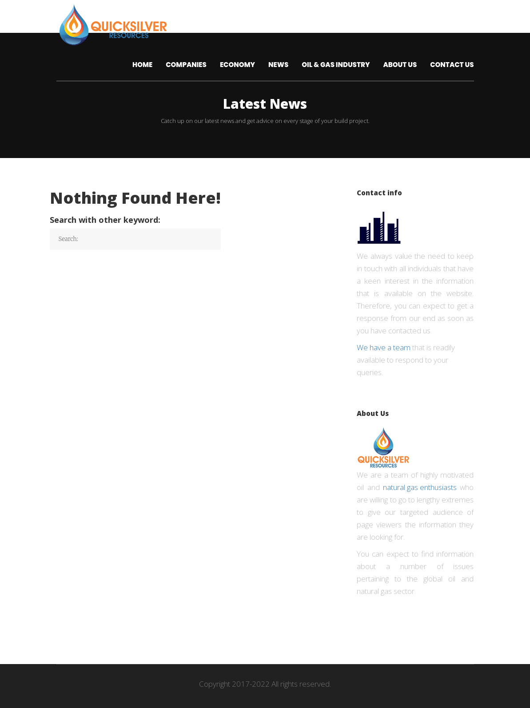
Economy (237, 64)
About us (400, 64)
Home (142, 64)
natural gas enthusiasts (420, 487)
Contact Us (452, 64)
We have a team (383, 347)
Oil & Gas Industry (336, 64)
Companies (186, 64)
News (278, 64)
